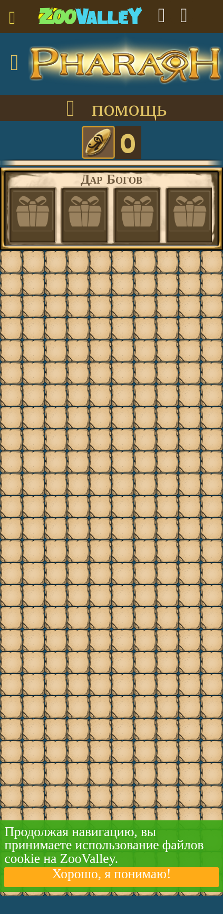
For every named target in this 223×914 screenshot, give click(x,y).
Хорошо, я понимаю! (111, 874)
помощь (111, 109)
